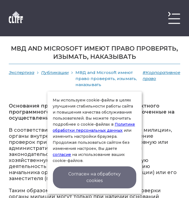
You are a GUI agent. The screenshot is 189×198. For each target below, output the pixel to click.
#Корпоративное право (161, 75)
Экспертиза (21, 72)
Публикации (55, 72)
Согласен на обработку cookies (94, 177)
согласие (62, 154)
